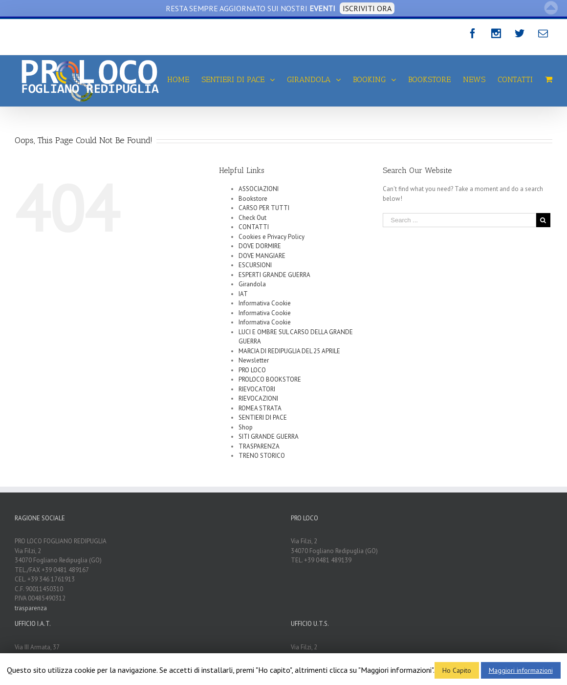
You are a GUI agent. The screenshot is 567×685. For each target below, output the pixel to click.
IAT (243, 294)
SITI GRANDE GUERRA (269, 436)
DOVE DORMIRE (260, 246)
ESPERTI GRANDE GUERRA (274, 275)
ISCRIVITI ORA (367, 8)
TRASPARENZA (259, 446)
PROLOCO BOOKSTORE (270, 379)
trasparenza (31, 608)
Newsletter (254, 360)
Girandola (252, 284)
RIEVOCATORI (257, 389)
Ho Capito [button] (456, 670)
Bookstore (253, 198)
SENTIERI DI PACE (263, 417)
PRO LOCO (252, 370)
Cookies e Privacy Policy (272, 237)
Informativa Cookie (265, 303)
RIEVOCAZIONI (258, 398)
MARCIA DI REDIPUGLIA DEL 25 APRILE (289, 351)
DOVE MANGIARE (262, 256)
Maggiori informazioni (521, 670)
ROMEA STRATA (260, 408)
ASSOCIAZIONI (259, 189)
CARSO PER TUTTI (264, 208)
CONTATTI (254, 227)
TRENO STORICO (262, 455)
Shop (246, 427)
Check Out (252, 218)
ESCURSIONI (255, 265)
